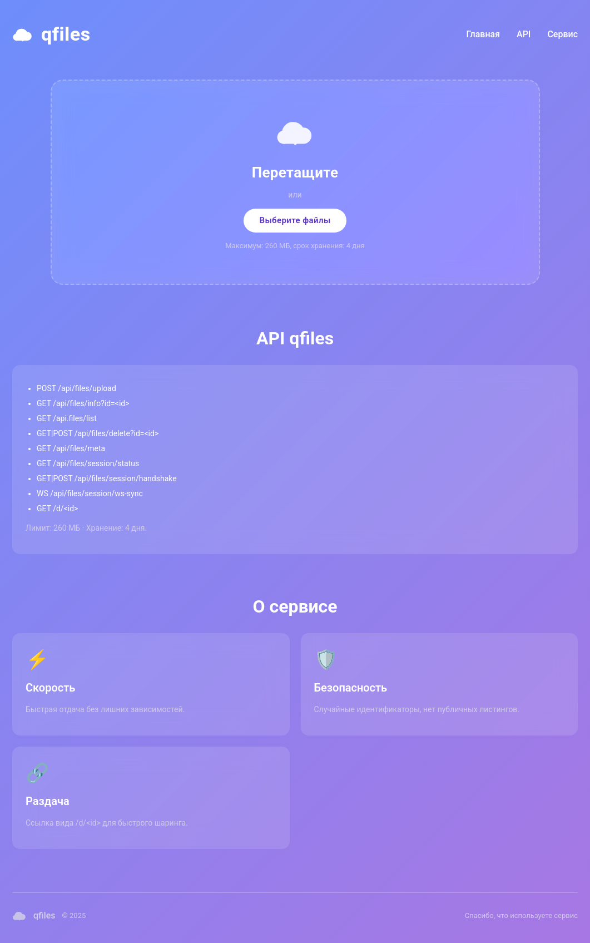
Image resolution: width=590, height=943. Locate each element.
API (523, 34)
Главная (483, 34)
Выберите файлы (294, 220)
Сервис (562, 34)
